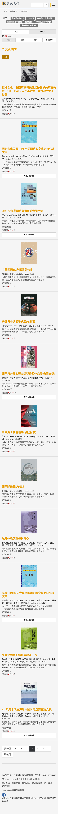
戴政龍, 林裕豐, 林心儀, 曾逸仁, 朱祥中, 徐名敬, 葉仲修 (25, 156)
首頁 (5, 11)
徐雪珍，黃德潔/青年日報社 (14, 378)
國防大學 (45, 99)
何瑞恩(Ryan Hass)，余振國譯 (14, 326)
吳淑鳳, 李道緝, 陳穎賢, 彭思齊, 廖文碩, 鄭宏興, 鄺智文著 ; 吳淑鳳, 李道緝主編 (29, 660)
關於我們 (6, 783)
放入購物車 (29, 176)
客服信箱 (6, 786)
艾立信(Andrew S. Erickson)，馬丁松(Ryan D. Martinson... (25, 436)
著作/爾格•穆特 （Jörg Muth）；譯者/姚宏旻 (20, 99)
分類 (5, 57)
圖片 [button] (15, 32)
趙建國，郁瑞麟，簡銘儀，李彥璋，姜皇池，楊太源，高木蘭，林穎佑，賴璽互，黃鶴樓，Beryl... (29, 715)
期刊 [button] (36, 40)
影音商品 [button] (49, 40)
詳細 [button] (42, 32)
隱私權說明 (37, 783)
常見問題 (16, 783)
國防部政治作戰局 (35, 378)
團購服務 (26, 783)
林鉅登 (5, 491)
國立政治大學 (21, 545)
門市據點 (48, 783)
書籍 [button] (22, 40)
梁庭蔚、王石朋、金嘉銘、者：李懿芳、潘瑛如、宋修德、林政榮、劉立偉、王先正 (29, 601)
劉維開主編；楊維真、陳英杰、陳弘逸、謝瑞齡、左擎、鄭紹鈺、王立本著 (28, 544)
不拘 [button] (9, 40)
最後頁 (7, 754)
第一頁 (7, 748)
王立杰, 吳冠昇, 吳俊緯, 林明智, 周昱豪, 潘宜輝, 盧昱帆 (25, 215)
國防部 (5, 274)
